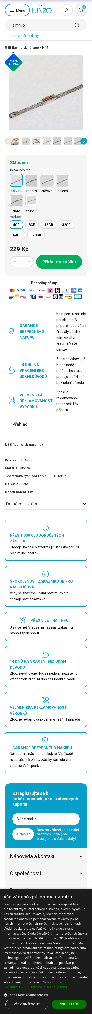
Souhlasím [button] (69, 1004)
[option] (15, 141)
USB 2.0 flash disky (25, 36)
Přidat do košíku (59, 261)
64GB (17, 235)
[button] (8, 141)
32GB (66, 225)
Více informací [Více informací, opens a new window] (53, 982)
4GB (16, 225)
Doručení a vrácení (46, 503)
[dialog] (46, 951)
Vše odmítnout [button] (27, 1004)
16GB (48, 225)
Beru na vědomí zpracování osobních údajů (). (58, 834)
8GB (32, 225)
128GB (36, 235)
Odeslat (23, 834)
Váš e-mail (26, 819)
